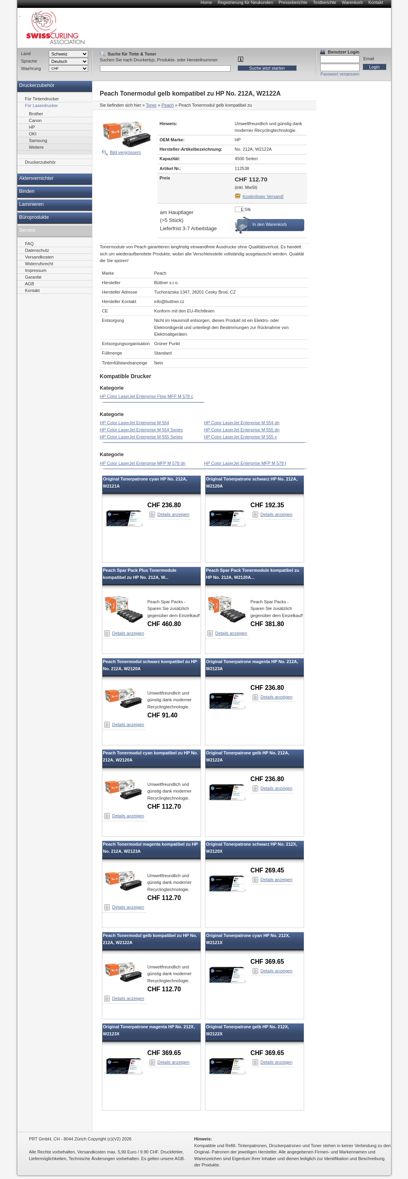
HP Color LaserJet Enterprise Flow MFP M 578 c (146, 396)
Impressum (35, 270)
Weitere (36, 147)
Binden (27, 191)
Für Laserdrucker (41, 105)
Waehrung (31, 68)
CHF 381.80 (267, 624)
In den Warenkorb (270, 224)
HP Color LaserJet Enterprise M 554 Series (141, 429)
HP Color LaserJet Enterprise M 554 (135, 422)
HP (32, 127)
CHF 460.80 (164, 624)
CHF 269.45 (267, 870)
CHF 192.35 (267, 505)
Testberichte (324, 2)
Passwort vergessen (340, 74)
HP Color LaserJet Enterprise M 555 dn (242, 429)
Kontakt (375, 2)
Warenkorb (352, 2)
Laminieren (31, 204)
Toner (151, 105)
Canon (35, 120)
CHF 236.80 (164, 505)
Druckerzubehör (37, 85)
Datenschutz (37, 250)
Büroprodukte (34, 217)
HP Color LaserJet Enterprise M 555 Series (141, 436)
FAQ (29, 243)
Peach (168, 105)
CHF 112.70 (164, 806)
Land (26, 53)
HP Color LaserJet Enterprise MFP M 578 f (245, 463)
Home (206, 2)
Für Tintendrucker (42, 98)
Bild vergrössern (125, 152)
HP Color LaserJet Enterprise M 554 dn (242, 422)
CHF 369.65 (267, 961)
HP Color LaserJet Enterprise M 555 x (240, 436)
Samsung (38, 140)
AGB (29, 283)
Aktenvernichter (36, 178)
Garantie (33, 277)
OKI (33, 133)
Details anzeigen (173, 514)
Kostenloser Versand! (263, 196)
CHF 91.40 (163, 715)
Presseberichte (293, 2)
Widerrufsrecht (39, 263)
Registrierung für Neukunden (245, 2)
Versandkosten (39, 257)
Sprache (29, 61)
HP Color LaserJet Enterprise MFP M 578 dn (143, 463)
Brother (36, 113)
